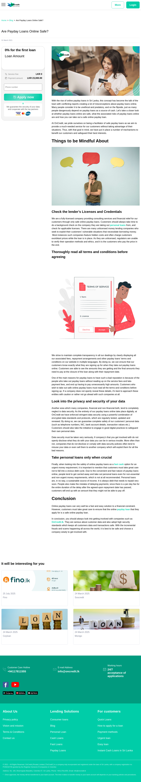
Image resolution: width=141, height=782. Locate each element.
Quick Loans (104, 719)
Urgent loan (104, 738)
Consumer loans (59, 719)
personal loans (118, 225)
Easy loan (103, 744)
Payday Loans (58, 750)
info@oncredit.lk (68, 671)
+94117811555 (17, 671)
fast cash (119, 464)
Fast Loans (56, 744)
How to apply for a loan (110, 725)
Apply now (23, 97)
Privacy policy (10, 719)
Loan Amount (14, 56)
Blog (52, 725)
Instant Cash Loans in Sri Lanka (115, 750)
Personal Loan (58, 732)
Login (133, 5)
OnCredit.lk (57, 522)
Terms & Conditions (13, 732)
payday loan (123, 509)
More (118, 5)
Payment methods (108, 732)
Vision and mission (13, 725)
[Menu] (3, 5)
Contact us (9, 738)
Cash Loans (56, 738)
